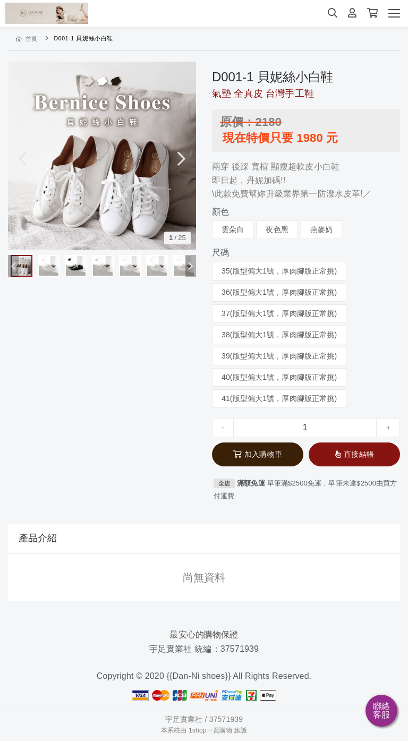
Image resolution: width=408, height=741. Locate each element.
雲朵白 (233, 229)
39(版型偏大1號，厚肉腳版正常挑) (279, 356)
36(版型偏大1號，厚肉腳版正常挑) (279, 292)
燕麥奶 (321, 229)
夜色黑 (277, 229)
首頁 (27, 39)
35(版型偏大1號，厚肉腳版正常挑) (279, 271)
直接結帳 (354, 454)
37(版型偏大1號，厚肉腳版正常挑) (279, 313)
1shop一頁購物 (210, 730)
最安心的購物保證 (203, 634)
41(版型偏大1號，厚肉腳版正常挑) (279, 398)
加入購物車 (257, 454)
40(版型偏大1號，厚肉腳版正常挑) (279, 377)
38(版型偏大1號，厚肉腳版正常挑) (279, 334)
